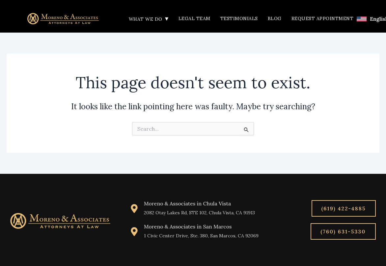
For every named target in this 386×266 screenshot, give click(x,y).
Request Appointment (322, 18)
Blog (275, 18)
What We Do (149, 19)
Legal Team (194, 18)
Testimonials (239, 18)
